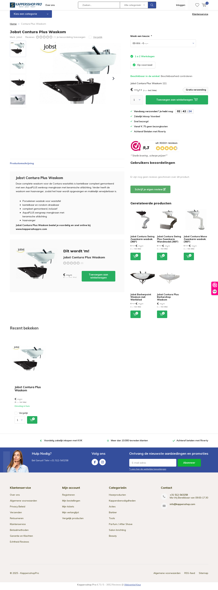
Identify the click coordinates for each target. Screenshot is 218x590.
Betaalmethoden (19, 532)
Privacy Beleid (17, 509)
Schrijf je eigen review (150, 191)
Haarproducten (117, 497)
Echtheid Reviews (19, 544)
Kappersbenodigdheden (122, 503)
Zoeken (152, 5)
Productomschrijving (22, 165)
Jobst (19, 39)
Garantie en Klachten (21, 538)
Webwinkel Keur (132, 587)
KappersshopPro (29, 575)
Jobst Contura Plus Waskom (28, 391)
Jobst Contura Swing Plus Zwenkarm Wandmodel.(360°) (169, 241)
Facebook (95, 463)
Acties (112, 509)
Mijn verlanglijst (70, 514)
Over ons (50, 5)
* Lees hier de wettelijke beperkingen (147, 471)
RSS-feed (189, 575)
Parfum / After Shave (120, 526)
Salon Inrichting (117, 532)
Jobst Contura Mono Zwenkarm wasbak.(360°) (195, 241)
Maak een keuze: (141, 38)
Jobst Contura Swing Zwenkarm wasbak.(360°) (142, 241)
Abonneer (189, 465)
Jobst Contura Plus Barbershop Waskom (168, 299)
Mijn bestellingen (71, 503)
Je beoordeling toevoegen (71, 39)
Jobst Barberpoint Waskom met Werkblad (140, 299)
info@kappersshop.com (182, 506)
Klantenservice (200, 16)
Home (13, 26)
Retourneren (17, 520)
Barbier (113, 514)
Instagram (102, 463)
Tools (112, 520)
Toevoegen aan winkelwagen (98, 278)
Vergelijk (21, 415)
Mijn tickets (68, 509)
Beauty (113, 538)
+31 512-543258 (179, 497)
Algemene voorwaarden (23, 503)
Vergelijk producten (73, 520)
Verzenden (16, 514)
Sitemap (203, 575)
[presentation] (114, 81)
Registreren (68, 497)
